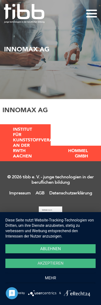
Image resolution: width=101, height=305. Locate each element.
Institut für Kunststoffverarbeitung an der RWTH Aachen (32, 142)
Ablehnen (50, 248)
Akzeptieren (50, 263)
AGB (40, 193)
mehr (50, 278)
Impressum (20, 193)
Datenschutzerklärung (70, 193)
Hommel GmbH (78, 153)
